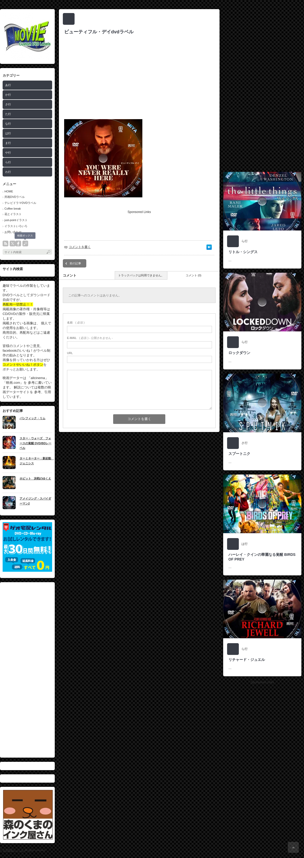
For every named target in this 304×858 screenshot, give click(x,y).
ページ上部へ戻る (293, 847)
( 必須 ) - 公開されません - (90, 337)
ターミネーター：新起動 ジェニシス (36, 461)
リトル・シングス (243, 252)
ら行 (8, 162)
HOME (8, 191)
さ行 (8, 104)
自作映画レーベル (13, 850)
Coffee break (12, 208)
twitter (12, 243)
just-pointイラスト (16, 220)
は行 (8, 133)
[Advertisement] (27, 670)
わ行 (8, 171)
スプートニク (239, 454)
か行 (8, 94)
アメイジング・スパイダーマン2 (35, 501)
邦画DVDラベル (14, 196)
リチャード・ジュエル (246, 660)
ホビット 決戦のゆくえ (35, 478)
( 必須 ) (75, 322)
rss (5, 243)
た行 (8, 113)
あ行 (8, 85)
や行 (8, 152)
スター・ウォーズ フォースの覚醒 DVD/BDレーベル (35, 443)
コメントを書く (80, 247)
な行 (8, 123)
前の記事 (75, 263)
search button (25, 243)
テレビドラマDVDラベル (20, 202)
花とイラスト (13, 214)
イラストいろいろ (15, 226)
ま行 (8, 142)
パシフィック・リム (32, 418)
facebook (18, 243)
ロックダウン (239, 353)
